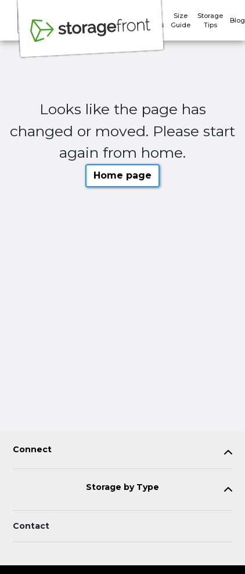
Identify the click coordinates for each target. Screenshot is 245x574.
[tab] (122, 452)
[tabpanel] (122, 452)
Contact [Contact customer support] (31, 526)
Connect (32, 450)
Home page (122, 175)
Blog (237, 20)
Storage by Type (122, 487)
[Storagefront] (90, 36)
